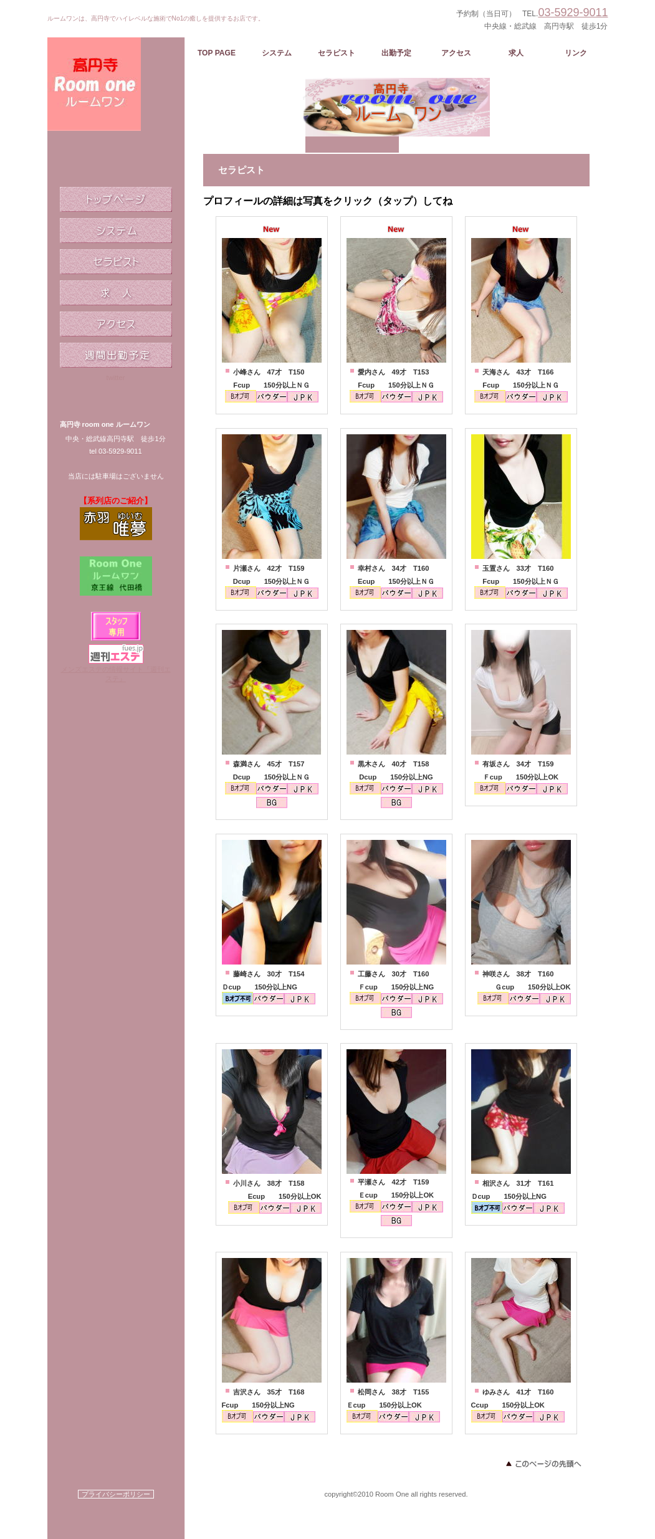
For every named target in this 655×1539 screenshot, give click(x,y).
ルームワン (115, 105)
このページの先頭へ (542, 1463)
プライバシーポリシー (116, 1494)
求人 (116, 292)
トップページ (116, 199)
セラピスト (116, 261)
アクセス (116, 324)
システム (116, 230)
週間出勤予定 (116, 355)
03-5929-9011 (573, 12)
